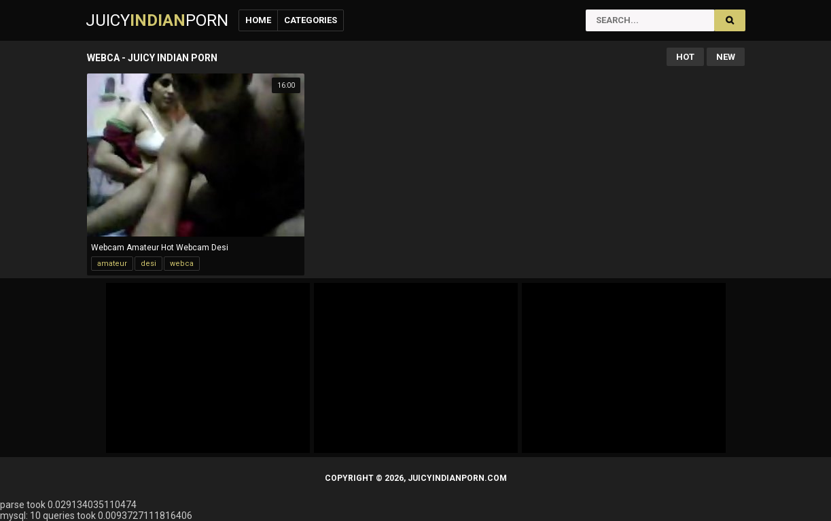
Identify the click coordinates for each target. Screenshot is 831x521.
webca (182, 263)
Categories (310, 20)
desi (148, 263)
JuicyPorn (157, 20)
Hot (685, 57)
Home (258, 20)
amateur (112, 263)
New (725, 57)
